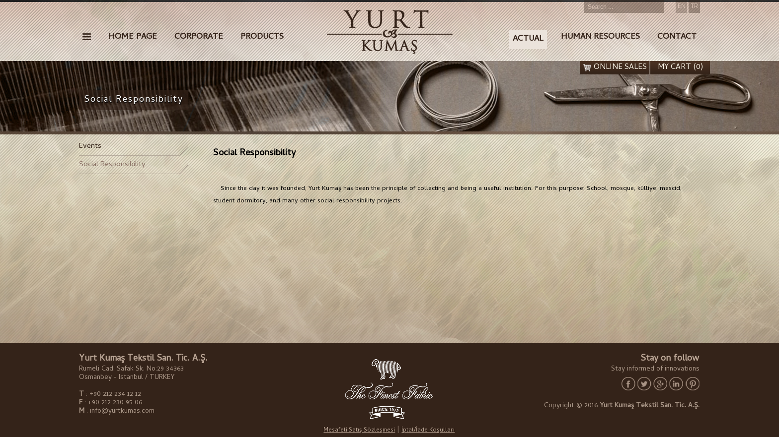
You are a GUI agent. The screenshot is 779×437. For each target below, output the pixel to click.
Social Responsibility (112, 165)
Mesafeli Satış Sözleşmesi (359, 431)
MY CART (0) (680, 67)
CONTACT (677, 37)
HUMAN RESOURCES (600, 37)
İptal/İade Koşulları (428, 431)
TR (694, 7)
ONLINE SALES (620, 67)
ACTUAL (528, 39)
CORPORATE (198, 37)
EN (682, 7)
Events (90, 146)
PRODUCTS (262, 37)
